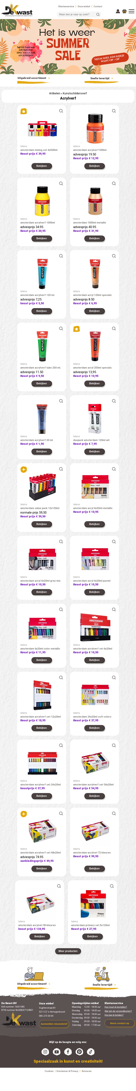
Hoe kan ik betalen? (114, 1015)
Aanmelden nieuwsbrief (54, 1023)
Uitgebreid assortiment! (34, 984)
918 (124, 12)
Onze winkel (84, 6)
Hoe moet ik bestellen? (116, 1007)
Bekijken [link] (41, 166)
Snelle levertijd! (102, 984)
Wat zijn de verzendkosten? (118, 1011)
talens (23, 146)
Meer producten (68, 951)
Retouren (87, 1071)
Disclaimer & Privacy (67, 1071)
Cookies (49, 1071)
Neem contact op (119, 1023)
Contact (98, 6)
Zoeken (98, 14)
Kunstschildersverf (75, 93)
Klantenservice (66, 6)
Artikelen (54, 93)
